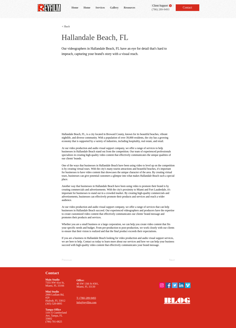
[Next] (166, 260)
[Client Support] (162, 5)
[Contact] (187, 7)
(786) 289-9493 (160, 9)
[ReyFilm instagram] (162, 285)
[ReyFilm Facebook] (168, 285)
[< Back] (73, 26)
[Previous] (73, 260)
